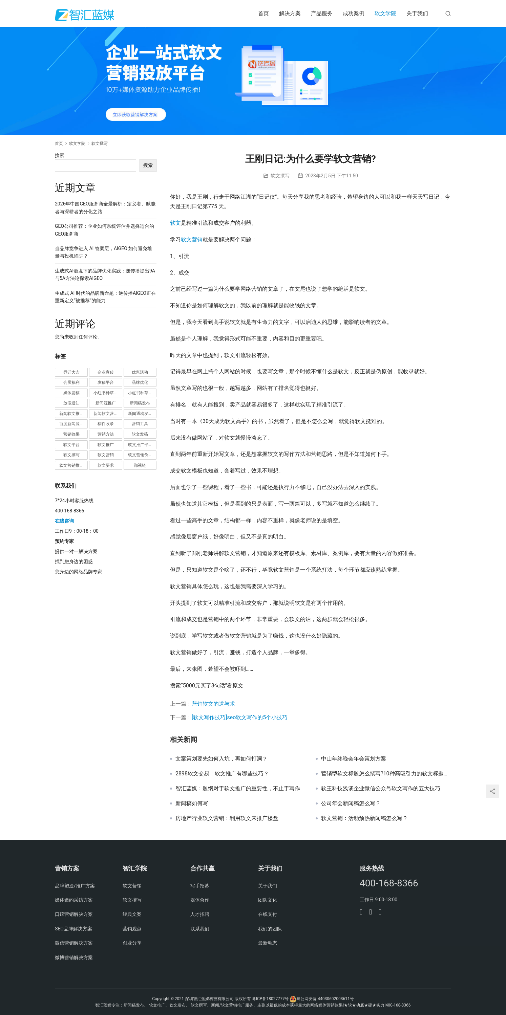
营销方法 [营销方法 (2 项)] (106, 434)
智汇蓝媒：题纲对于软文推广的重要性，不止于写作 (237, 789)
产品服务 (322, 13)
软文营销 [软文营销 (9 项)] (106, 455)
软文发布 (177, 1005)
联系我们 (199, 928)
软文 (175, 223)
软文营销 (192, 239)
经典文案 (132, 914)
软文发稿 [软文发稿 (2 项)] (140, 434)
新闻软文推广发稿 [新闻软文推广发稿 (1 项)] (73, 413)
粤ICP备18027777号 (270, 998)
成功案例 (353, 13)
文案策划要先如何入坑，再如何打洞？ (221, 759)
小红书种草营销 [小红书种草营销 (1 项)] (142, 393)
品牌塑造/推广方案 (75, 885)
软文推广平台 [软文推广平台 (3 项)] (140, 444)
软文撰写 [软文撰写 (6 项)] (71, 455)
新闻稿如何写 (191, 803)
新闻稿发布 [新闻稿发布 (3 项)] (140, 403)
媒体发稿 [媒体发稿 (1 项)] (71, 393)
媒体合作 (199, 900)
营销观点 (132, 928)
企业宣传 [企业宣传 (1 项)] (106, 372)
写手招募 (199, 885)
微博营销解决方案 (74, 957)
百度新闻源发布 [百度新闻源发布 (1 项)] (73, 423)
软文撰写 (280, 175)
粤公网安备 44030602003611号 (325, 998)
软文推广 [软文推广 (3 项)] (106, 444)
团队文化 (267, 900)
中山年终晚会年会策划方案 (353, 759)
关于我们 (417, 13)
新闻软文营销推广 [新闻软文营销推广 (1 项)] (107, 413)
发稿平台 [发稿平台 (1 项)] (106, 382)
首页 (263, 13)
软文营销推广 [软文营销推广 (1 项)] (71, 465)
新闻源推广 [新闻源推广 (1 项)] (106, 403)
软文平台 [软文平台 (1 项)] (71, 444)
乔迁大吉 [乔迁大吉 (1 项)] (71, 372)
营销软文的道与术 (213, 704)
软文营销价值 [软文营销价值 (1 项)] (140, 455)
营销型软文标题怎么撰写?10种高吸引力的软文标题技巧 (386, 774)
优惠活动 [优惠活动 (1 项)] (140, 372)
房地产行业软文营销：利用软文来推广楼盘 (226, 818)
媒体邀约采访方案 (74, 900)
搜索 (59, 155)
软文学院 (385, 13)
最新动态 (267, 943)
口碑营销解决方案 (74, 914)
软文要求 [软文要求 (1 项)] (106, 465)
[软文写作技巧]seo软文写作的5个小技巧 (240, 717)
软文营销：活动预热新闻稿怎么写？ (364, 818)
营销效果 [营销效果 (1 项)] (71, 434)
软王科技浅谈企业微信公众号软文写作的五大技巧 (380, 789)
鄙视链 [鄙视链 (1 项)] (140, 465)
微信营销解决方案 (74, 943)
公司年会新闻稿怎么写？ (351, 803)
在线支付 (267, 914)
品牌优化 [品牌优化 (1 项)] (140, 382)
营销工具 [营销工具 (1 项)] (140, 423)
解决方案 (290, 13)
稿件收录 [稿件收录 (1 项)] (106, 423)
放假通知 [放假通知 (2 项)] (71, 403)
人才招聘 (199, 914)
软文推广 (157, 1005)
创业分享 (132, 943)
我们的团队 (270, 928)
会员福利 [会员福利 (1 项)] (71, 382)
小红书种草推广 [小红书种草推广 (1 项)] (107, 393)
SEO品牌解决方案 (73, 928)
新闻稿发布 (134, 1005)
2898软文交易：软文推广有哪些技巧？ (222, 774)
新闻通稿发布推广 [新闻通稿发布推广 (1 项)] (142, 413)
